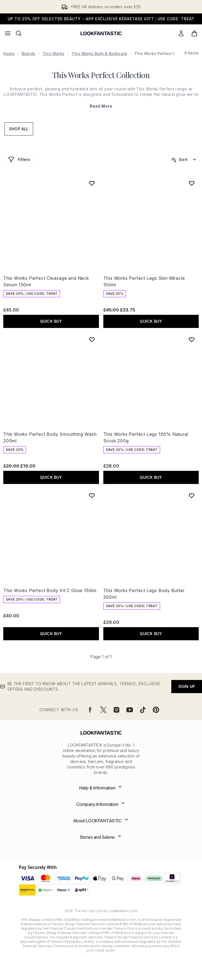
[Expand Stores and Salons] (101, 837)
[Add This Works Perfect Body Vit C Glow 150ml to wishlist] (91, 495)
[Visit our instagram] (116, 710)
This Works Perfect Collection (101, 75)
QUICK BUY (51, 321)
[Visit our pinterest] (156, 710)
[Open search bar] (18, 33)
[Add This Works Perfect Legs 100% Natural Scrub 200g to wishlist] (191, 339)
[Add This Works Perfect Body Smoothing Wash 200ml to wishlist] (91, 339)
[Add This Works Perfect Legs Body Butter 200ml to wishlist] (191, 495)
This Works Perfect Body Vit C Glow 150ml (49, 590)
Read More (101, 106)
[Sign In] (181, 33)
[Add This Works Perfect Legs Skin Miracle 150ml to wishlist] (191, 183)
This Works (53, 53)
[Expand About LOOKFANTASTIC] (101, 821)
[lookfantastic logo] (101, 33)
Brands (28, 53)
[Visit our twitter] (103, 710)
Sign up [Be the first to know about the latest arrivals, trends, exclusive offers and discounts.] (186, 686)
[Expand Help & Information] (101, 788)
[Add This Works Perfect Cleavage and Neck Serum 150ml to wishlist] (91, 183)
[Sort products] (184, 159)
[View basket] (194, 33)
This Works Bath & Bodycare (99, 53)
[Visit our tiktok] (142, 710)
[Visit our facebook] (90, 710)
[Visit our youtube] (129, 710)
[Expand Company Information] (101, 804)
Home (9, 53)
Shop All (19, 128)
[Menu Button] (7, 33)
